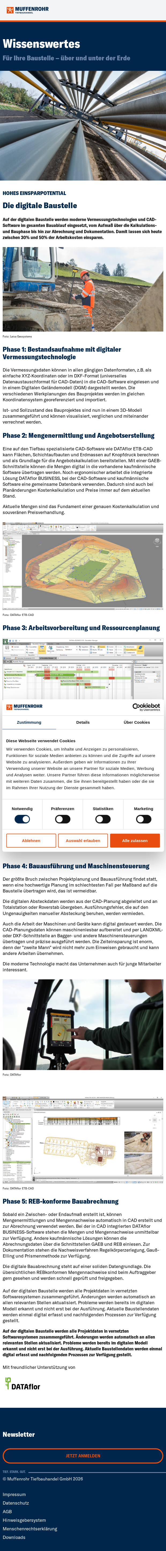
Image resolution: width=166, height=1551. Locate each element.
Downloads (14, 1537)
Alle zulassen (134, 840)
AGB (7, 1511)
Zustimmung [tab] (29, 722)
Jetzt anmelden (83, 1455)
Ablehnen (31, 840)
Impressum (14, 1494)
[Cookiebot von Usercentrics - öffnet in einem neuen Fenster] (136, 707)
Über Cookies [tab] (137, 722)
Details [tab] (83, 722)
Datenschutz (16, 1503)
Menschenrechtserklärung (30, 1528)
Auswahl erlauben (83, 840)
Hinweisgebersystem (24, 1520)
